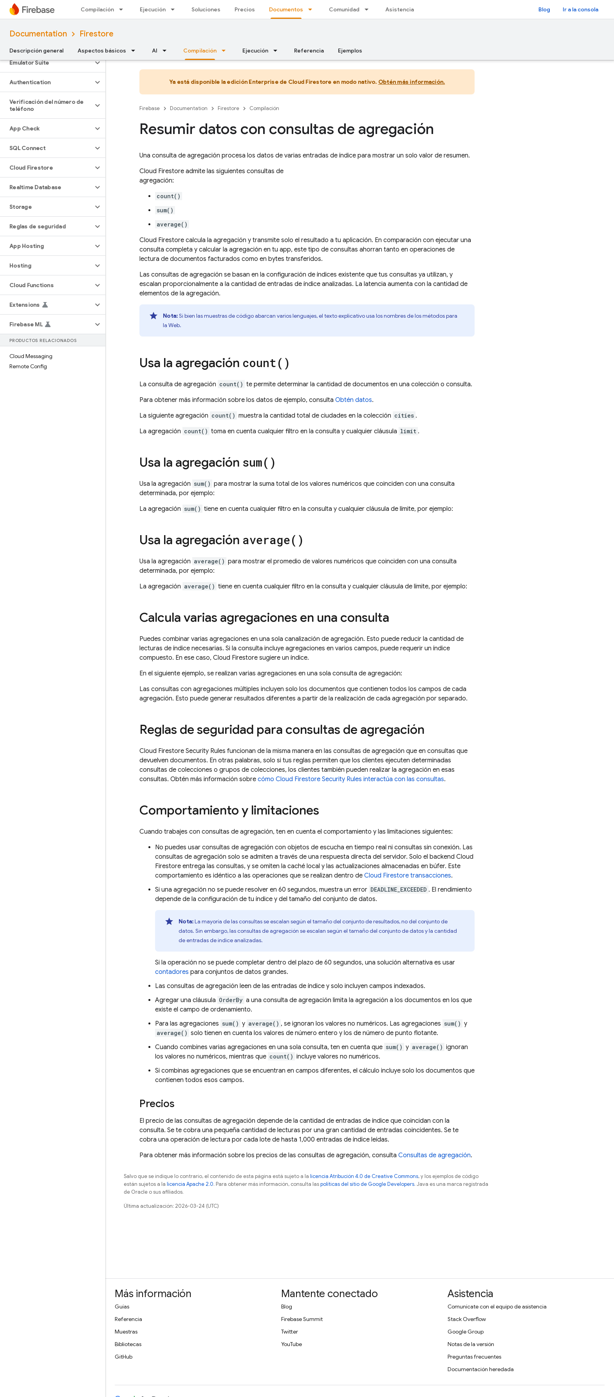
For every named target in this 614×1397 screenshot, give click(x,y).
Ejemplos (350, 50)
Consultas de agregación (434, 1155)
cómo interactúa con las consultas (351, 779)
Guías (122, 1306)
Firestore (96, 34)
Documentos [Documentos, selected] (286, 9)
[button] (46, 63)
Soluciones (205, 9)
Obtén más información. (411, 81)
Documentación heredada (481, 1369)
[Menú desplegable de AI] (166, 50)
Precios (245, 9)
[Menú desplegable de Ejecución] (175, 9)
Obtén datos (353, 400)
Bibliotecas (128, 1344)
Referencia (309, 50)
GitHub (123, 1356)
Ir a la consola (580, 9)
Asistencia (399, 9)
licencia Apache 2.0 (190, 1184)
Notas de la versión (471, 1344)
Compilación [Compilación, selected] (200, 50)
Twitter (289, 1331)
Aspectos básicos (102, 50)
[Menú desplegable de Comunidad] (368, 9)
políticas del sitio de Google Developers (367, 1184)
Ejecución (153, 9)
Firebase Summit (302, 1319)
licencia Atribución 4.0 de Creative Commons (364, 1176)
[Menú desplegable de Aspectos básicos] (135, 50)
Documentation (38, 34)
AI (154, 50)
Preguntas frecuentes (474, 1356)
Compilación (97, 9)
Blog (544, 9)
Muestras (126, 1331)
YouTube (291, 1344)
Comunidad (344, 9)
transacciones (407, 875)
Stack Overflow (467, 1319)
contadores (172, 972)
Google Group (466, 1331)
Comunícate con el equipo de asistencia (497, 1306)
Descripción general (36, 50)
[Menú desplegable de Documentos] (312, 9)
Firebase (149, 108)
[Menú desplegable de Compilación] (123, 9)
